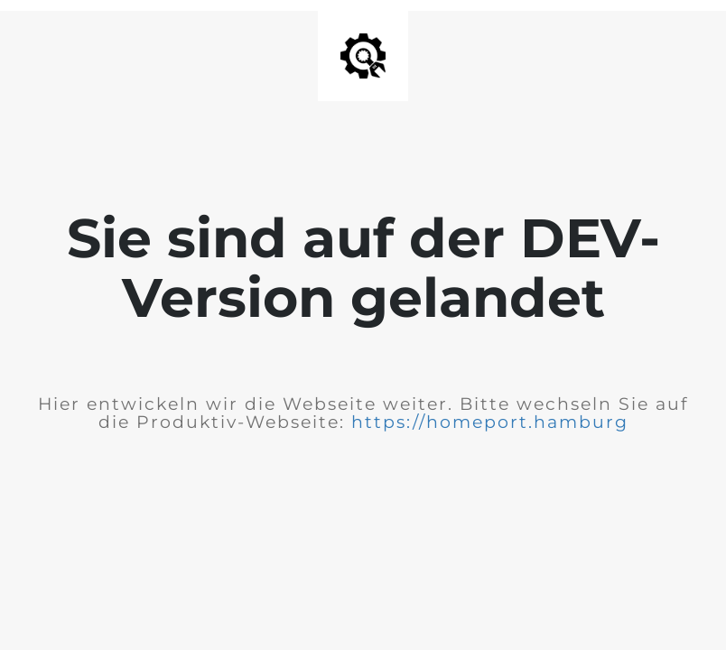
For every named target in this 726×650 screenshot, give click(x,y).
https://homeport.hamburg (489, 422)
